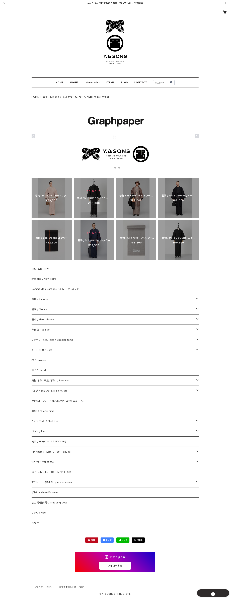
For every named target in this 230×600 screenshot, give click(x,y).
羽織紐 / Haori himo (43, 411)
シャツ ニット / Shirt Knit (45, 421)
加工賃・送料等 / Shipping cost (49, 502)
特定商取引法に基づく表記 (71, 587)
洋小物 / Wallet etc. (43, 461)
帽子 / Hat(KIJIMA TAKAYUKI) (49, 441)
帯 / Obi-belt (39, 370)
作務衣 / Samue (41, 329)
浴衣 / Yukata (39, 309)
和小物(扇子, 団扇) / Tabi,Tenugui (51, 451)
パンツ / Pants (40, 431)
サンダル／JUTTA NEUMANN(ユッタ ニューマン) (59, 400)
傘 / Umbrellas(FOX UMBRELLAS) (51, 472)
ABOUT (74, 82)
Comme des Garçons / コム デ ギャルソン (55, 288)
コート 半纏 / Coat (42, 350)
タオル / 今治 (39, 512)
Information (92, 82)
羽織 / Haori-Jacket (43, 319)
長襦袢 (35, 522)
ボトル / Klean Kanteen (45, 492)
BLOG (124, 82)
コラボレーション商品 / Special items (52, 339)
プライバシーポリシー (44, 587)
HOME (59, 82)
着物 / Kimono (51, 96)
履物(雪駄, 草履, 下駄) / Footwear (51, 380)
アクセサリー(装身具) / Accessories (52, 482)
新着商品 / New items (44, 278)
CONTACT (140, 82)
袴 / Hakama (39, 360)
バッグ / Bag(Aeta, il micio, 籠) (49, 390)
